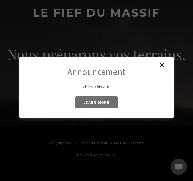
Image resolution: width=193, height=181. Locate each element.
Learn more (96, 102)
